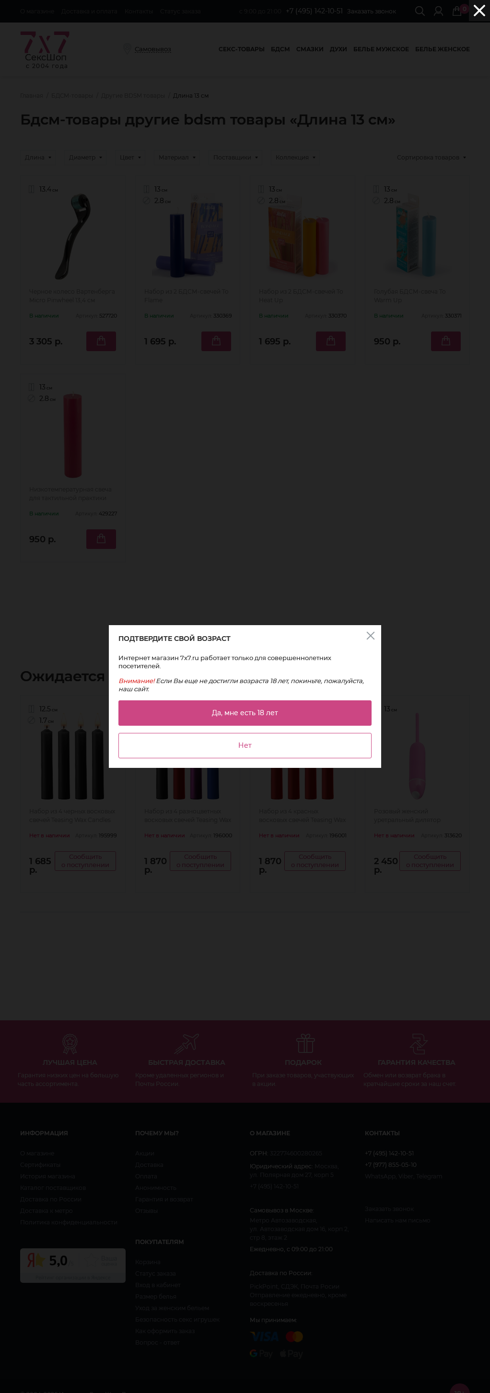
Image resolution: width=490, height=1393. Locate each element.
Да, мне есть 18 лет (245, 712)
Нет (245, 745)
